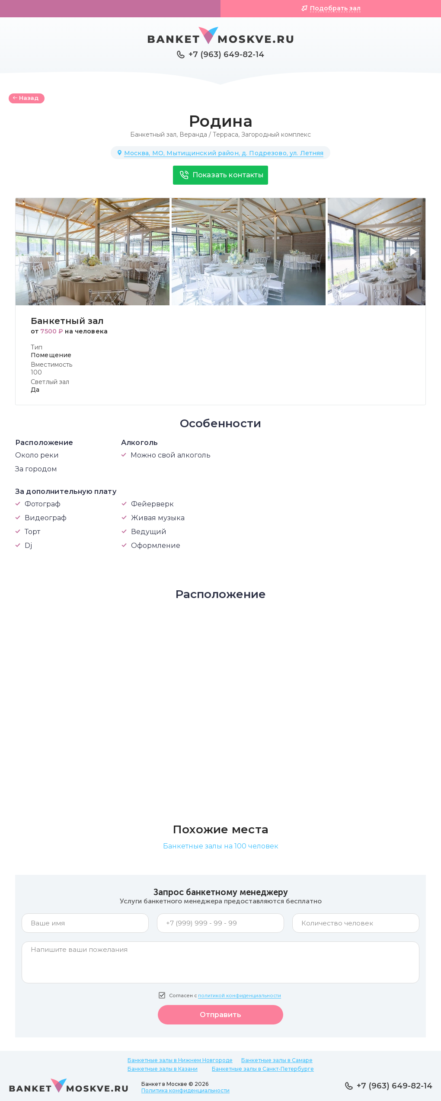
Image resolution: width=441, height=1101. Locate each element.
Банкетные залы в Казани (163, 1069)
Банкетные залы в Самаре (277, 1060)
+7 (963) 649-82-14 (226, 54)
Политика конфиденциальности (185, 1090)
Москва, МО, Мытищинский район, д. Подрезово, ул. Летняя (224, 153)
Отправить (220, 1015)
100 (36, 372)
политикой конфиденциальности (239, 995)
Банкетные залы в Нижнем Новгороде (180, 1060)
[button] (415, 256)
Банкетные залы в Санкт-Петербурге (263, 1069)
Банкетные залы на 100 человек (220, 846)
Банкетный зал (153, 134)
